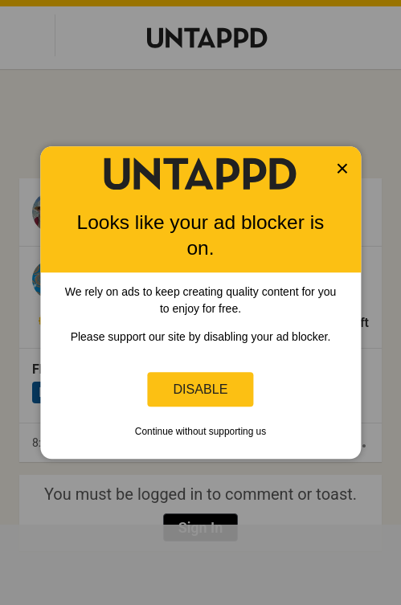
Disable (201, 389)
